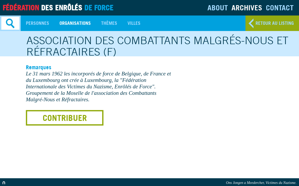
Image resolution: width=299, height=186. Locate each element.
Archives (246, 7)
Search (10, 23)
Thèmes (109, 23)
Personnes (37, 23)
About (217, 7)
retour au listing (275, 23)
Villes (134, 23)
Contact (280, 7)
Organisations (75, 23)
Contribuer (65, 118)
